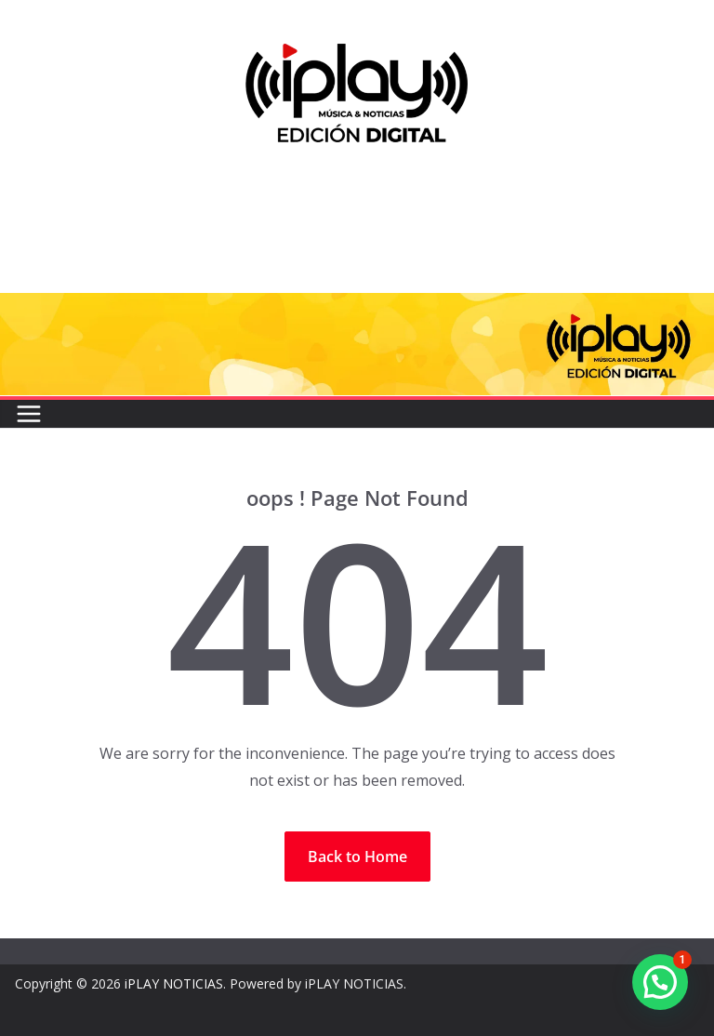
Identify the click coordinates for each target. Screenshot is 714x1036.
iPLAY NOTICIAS (174, 983)
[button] (660, 982)
